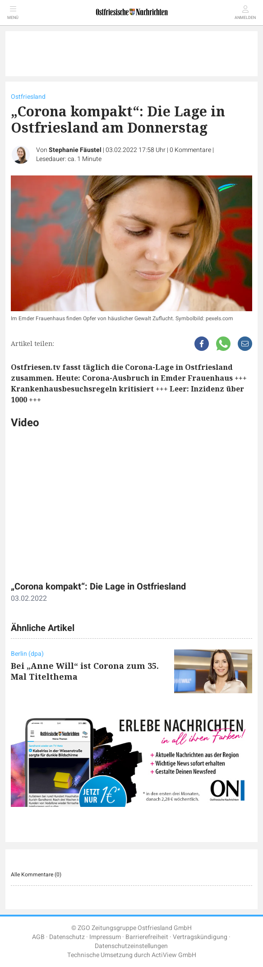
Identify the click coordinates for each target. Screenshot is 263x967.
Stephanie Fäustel (75, 150)
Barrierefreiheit (146, 937)
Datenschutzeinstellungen (131, 946)
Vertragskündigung (200, 937)
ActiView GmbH (174, 955)
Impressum (105, 937)
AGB (38, 937)
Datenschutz (67, 937)
